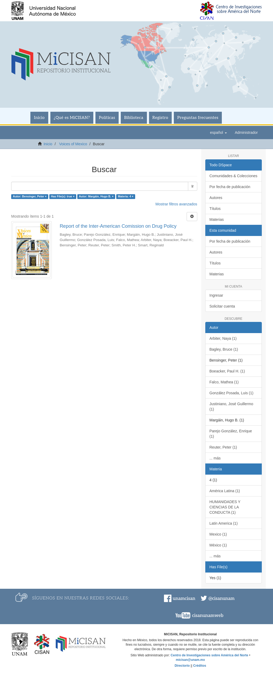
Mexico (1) (218, 534)
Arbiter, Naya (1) (223, 338)
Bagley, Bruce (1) (224, 349)
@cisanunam (221, 598)
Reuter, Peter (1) (223, 447)
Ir (192, 186)
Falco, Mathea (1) (224, 382)
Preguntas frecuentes (197, 117)
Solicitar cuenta (222, 306)
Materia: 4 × (125, 196)
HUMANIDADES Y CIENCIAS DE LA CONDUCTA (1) (225, 507)
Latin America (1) (224, 523)
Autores (216, 198)
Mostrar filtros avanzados (176, 204)
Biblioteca (133, 117)
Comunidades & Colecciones (234, 176)
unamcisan (184, 598)
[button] (218, 132)
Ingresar (216, 295)
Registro (160, 117)
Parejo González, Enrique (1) (231, 433)
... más (215, 458)
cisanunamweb (207, 615)
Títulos (215, 208)
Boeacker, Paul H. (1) (227, 371)
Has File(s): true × (62, 196)
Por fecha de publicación (230, 187)
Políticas (107, 117)
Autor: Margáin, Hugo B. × (96, 196)
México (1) (218, 545)
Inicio (39, 117)
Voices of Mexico (73, 144)
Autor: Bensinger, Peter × (29, 196)
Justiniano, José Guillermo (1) (231, 406)
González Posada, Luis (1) (232, 393)
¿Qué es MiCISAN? (72, 117)
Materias (217, 219)
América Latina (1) (225, 491)
